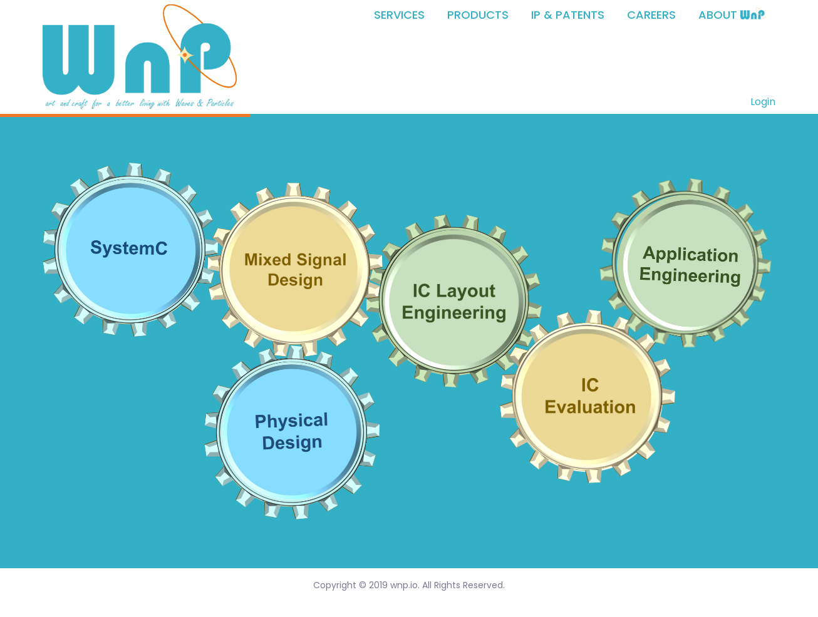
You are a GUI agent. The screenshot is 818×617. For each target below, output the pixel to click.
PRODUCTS (478, 15)
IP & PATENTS (567, 15)
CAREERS (651, 15)
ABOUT (731, 15)
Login (762, 101)
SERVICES (399, 15)
